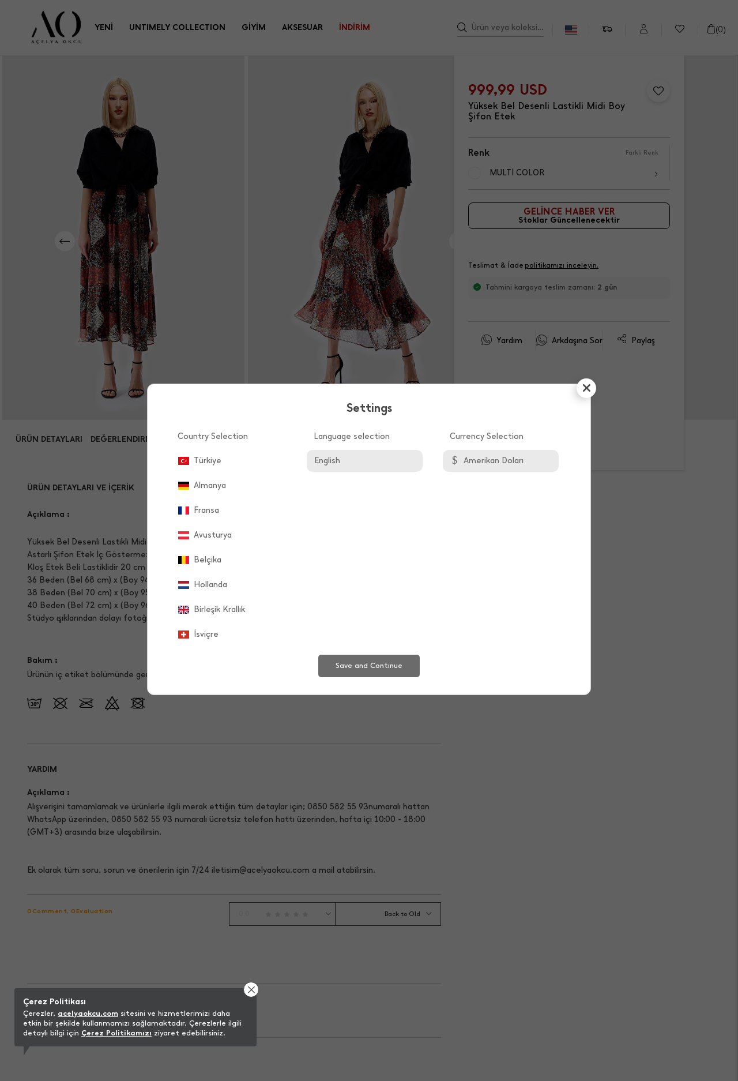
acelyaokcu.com (88, 1013)
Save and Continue (369, 665)
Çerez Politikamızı (116, 1033)
